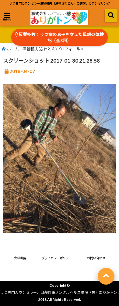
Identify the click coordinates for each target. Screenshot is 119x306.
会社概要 (20, 258)
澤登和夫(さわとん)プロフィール (51, 48)
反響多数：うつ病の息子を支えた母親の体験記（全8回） (59, 37)
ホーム (10, 48)
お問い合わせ (96, 258)
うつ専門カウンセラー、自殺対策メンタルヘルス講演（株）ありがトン (58, 292)
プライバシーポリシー (56, 258)
